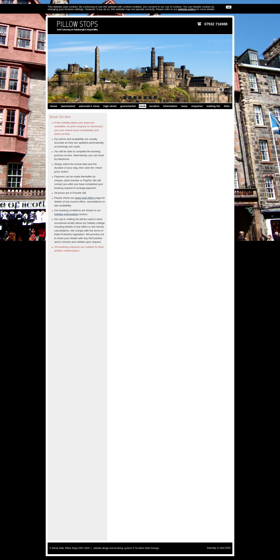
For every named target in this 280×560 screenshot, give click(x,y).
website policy (187, 9)
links (227, 106)
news (184, 106)
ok (228, 7)
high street (109, 106)
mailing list (213, 106)
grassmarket (128, 106)
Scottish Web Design (147, 548)
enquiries (197, 106)
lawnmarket (68, 106)
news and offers (84, 197)
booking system (123, 548)
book (142, 106)
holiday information (66, 214)
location (154, 106)
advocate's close (89, 106)
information (170, 106)
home (53, 106)
